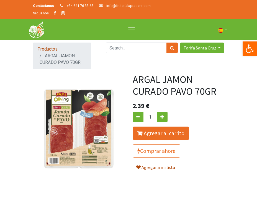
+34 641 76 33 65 (80, 6)
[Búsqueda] (172, 48)
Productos (47, 49)
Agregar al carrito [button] (160, 133)
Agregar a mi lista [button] (155, 167)
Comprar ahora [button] (156, 150)
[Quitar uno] (138, 117)
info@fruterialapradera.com (128, 6)
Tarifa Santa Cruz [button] (200, 48)
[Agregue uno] (162, 117)
